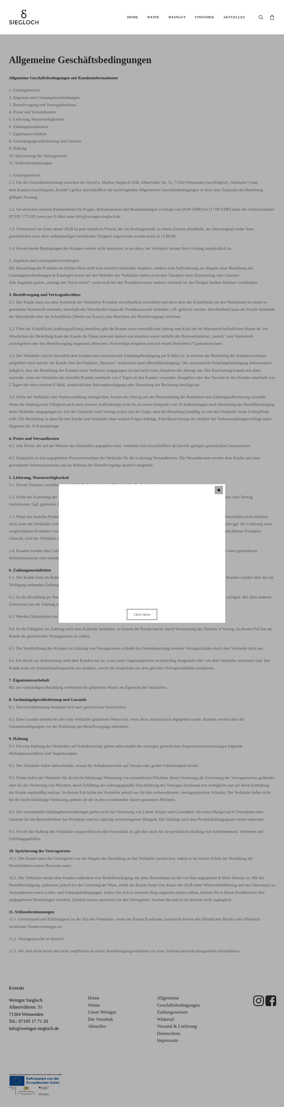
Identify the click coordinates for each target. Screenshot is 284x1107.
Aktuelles (234, 17)
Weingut (177, 17)
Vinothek (204, 17)
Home (132, 17)
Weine (153, 17)
